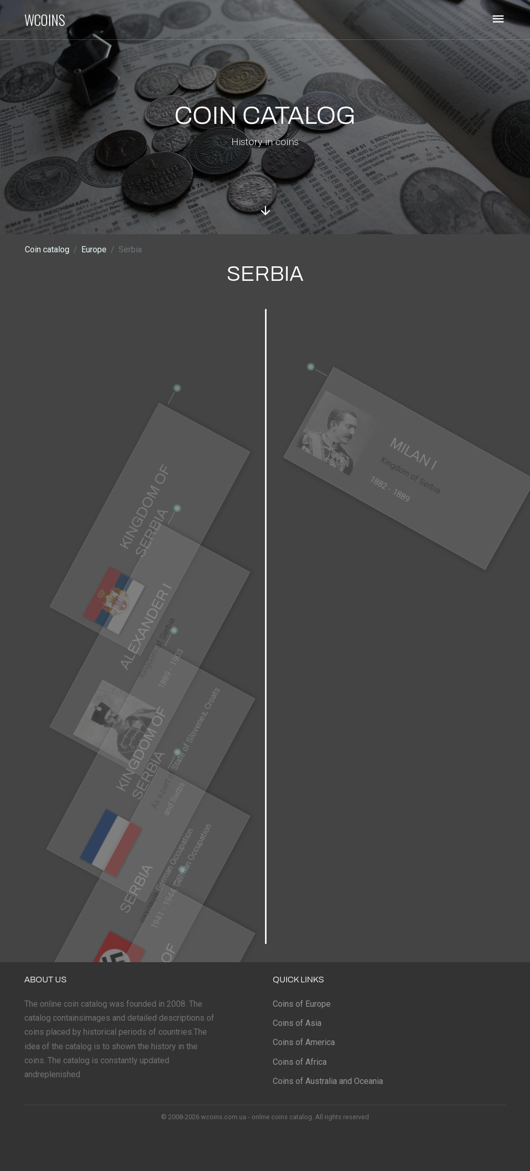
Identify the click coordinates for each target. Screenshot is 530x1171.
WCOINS (44, 19)
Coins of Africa (300, 1062)
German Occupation (188, 876)
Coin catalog (47, 249)
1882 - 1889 (385, 502)
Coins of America (304, 1042)
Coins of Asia (297, 1023)
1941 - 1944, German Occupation (198, 892)
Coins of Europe (302, 1004)
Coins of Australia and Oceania (328, 1081)
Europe (94, 249)
